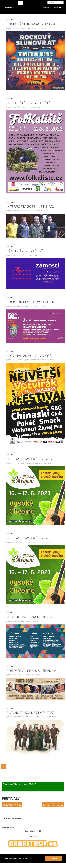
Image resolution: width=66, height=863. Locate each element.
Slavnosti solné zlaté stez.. (30, 712)
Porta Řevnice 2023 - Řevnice (31, 670)
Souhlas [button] (53, 859)
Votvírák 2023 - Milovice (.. (29, 355)
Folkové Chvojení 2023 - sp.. (30, 538)
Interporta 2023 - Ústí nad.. (30, 206)
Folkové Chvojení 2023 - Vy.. (30, 459)
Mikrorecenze (33, 836)
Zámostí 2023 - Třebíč (25, 251)
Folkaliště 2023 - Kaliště (28, 103)
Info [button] (31, 858)
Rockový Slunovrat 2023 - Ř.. (31, 24)
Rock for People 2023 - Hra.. (30, 302)
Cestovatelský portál (33, 831)
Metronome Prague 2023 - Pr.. (32, 617)
